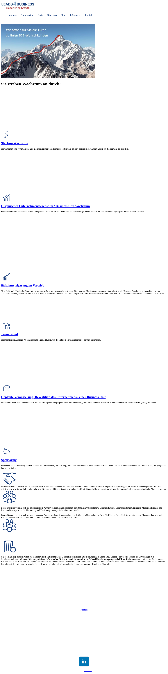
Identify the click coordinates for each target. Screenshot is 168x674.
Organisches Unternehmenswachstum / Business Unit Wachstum (45, 206)
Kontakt (84, 610)
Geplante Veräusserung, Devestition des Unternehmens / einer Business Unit (53, 397)
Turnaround (9, 334)
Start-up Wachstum (14, 143)
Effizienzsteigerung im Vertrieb (22, 285)
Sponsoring (9, 460)
